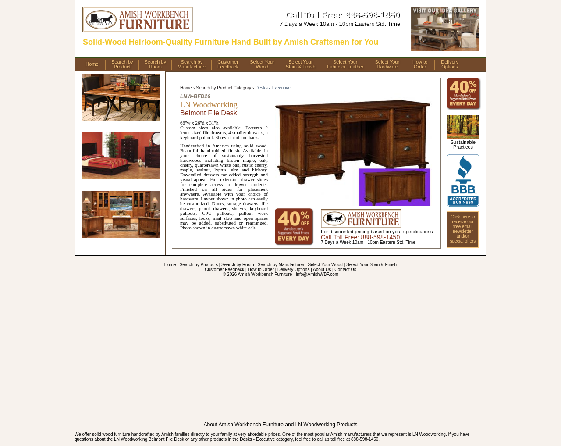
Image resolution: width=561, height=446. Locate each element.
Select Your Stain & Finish (371, 264)
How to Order (260, 269)
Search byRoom (156, 64)
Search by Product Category (223, 88)
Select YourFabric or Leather (345, 64)
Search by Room (237, 264)
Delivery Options (293, 269)
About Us (322, 269)
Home (91, 64)
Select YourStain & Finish (301, 64)
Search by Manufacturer (281, 264)
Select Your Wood (325, 264)
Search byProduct (122, 64)
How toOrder (419, 64)
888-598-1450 (372, 15)
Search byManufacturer (192, 64)
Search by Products (199, 264)
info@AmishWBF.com (317, 274)
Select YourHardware (387, 64)
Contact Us (345, 269)
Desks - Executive (273, 88)
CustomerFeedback (227, 64)
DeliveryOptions (449, 64)
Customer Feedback (224, 269)
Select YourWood (262, 64)
